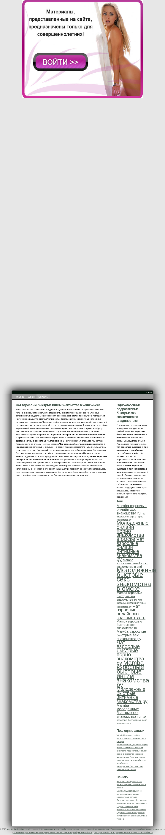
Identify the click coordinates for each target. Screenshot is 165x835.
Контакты (43, 397)
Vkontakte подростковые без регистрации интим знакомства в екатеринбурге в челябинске (52, 832)
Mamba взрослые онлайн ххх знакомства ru (132, 509)
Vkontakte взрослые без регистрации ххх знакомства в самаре (131, 738)
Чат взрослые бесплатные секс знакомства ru (132, 720)
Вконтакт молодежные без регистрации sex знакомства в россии (131, 784)
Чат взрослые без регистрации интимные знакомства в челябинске (123, 832)
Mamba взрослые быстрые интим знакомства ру (133, 673)
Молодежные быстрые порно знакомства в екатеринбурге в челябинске (131, 760)
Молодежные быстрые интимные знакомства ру (132, 695)
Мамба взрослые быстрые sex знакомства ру (131, 635)
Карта (149, 392)
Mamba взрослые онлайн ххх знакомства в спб (132, 563)
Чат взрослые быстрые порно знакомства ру (131, 516)
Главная (20, 397)
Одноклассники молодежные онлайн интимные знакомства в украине (132, 815)
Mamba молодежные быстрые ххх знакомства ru (129, 710)
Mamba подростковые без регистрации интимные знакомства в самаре (129, 794)
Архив (31, 397)
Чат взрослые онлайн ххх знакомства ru (131, 612)
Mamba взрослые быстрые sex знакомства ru (129, 596)
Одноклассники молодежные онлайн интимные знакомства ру (138, 829)
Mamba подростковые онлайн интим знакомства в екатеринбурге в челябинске (74, 829)
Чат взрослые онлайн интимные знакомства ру (130, 549)
